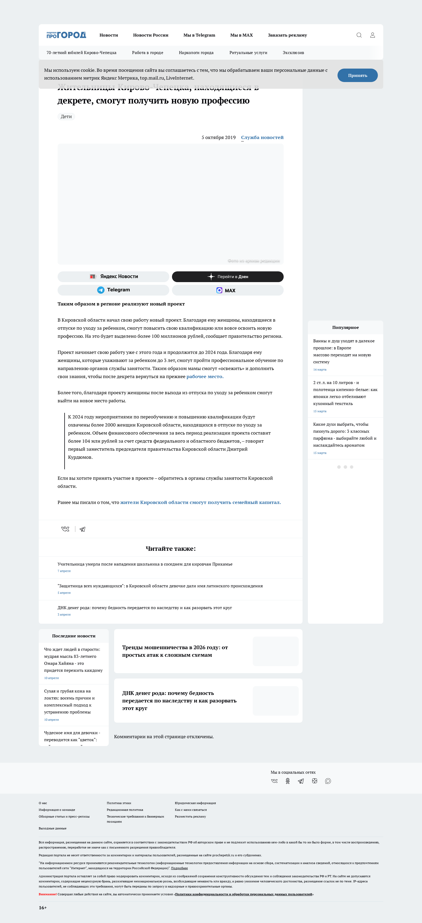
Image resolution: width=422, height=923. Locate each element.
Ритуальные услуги (248, 52)
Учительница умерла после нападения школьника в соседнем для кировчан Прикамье (171, 567)
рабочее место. (205, 376)
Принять (357, 75)
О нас (43, 803)
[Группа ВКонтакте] (274, 781)
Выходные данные (52, 828)
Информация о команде (57, 810)
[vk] (66, 529)
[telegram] (84, 529)
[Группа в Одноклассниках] (287, 781)
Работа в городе (147, 52)
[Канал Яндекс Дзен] (228, 276)
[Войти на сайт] (372, 35)
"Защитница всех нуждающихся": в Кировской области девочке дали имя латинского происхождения (171, 589)
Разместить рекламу (190, 816)
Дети (66, 116)
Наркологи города (196, 52)
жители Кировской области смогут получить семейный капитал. (200, 502)
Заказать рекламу (287, 35)
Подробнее (179, 868)
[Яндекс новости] (113, 276)
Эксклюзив (293, 52)
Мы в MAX (241, 35)
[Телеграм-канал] (113, 290)
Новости (109, 35)
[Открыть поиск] (359, 35)
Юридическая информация (195, 803)
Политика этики (119, 803)
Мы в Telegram (199, 35)
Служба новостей (262, 137)
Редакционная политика (125, 810)
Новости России (150, 35)
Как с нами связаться (191, 810)
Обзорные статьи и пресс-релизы (64, 816)
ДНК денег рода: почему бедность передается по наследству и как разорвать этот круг (171, 611)
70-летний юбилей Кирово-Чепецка (82, 52)
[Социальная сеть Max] (228, 290)
